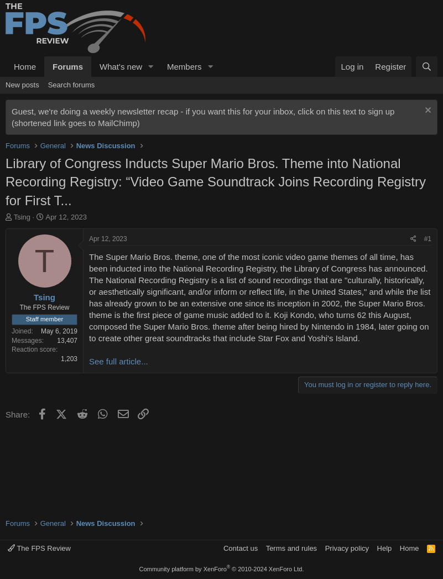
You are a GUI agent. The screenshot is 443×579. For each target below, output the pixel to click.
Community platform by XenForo (221, 569)
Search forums (71, 85)
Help (384, 548)
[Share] (413, 239)
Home (25, 66)
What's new (121, 66)
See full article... (118, 361)
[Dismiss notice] (426, 111)
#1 (427, 239)
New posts (22, 85)
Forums (68, 66)
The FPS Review (39, 548)
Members (184, 66)
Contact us (240, 548)
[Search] (426, 66)
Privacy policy (347, 548)
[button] (151, 66)
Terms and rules (291, 548)
